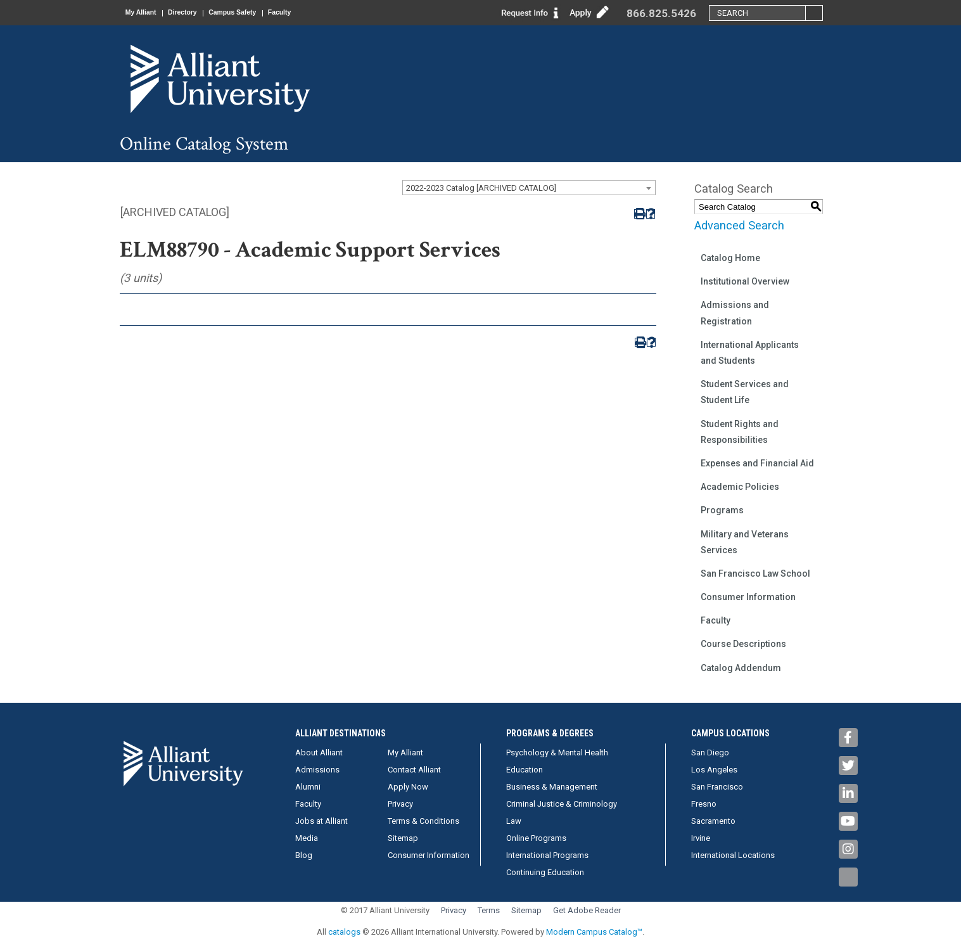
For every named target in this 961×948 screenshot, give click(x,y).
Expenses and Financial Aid (757, 463)
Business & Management (551, 786)
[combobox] (529, 187)
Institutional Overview (745, 281)
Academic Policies (740, 487)
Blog (303, 855)
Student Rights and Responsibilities (740, 432)
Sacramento (713, 821)
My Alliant (145, 12)
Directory (196, 12)
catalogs (344, 932)
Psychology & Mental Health (557, 752)
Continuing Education (545, 872)
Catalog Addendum (741, 668)
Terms (489, 910)
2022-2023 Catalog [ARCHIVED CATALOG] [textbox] (481, 188)
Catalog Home (730, 258)
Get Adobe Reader (587, 910)
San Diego (710, 752)
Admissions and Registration (735, 313)
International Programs (547, 855)
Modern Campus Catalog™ (594, 932)
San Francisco (717, 786)
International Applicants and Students (750, 353)
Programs (722, 510)
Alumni (308, 786)
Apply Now (408, 786)
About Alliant (319, 752)
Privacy (400, 804)
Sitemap (403, 838)
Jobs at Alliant (321, 821)
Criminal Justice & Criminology (561, 804)
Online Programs (536, 838)
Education (524, 769)
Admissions (317, 769)
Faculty (312, 12)
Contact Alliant (414, 769)
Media (306, 838)
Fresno (703, 804)
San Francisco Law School (755, 573)
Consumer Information (748, 597)
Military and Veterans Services (745, 542)
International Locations (733, 855)
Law (513, 821)
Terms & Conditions (423, 821)
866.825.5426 (661, 13)
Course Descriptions (743, 644)
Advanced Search (739, 225)
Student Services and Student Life (745, 392)
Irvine (700, 838)
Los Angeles (714, 769)
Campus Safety (255, 12)
